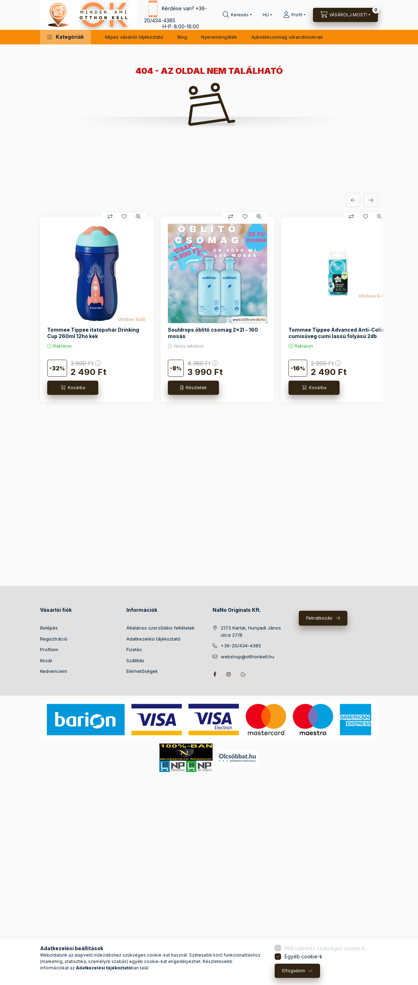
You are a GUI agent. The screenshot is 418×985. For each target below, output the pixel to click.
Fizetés (134, 649)
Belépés (49, 628)
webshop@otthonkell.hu (247, 656)
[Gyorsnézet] (138, 216)
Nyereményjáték (219, 37)
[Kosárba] (72, 388)
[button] (65, 37)
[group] (209, 309)
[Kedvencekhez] (124, 216)
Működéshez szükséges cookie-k (325, 948)
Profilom (49, 649)
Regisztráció (53, 639)
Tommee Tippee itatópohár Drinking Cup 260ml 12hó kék (93, 333)
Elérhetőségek (142, 671)
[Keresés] (237, 15)
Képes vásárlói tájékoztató (134, 37)
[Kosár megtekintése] (345, 15)
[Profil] (294, 15)
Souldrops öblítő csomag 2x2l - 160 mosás (213, 333)
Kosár (46, 660)
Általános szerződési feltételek (160, 628)
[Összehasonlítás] (110, 216)
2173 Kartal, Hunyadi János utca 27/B (251, 631)
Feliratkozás (319, 618)
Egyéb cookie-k (304, 956)
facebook (215, 674)
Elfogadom (293, 970)
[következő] (371, 200)
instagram (229, 674)
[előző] (353, 200)
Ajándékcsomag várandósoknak (287, 37)
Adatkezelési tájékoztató (153, 639)
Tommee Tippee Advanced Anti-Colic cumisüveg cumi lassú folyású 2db (336, 333)
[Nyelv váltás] (265, 15)
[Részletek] (193, 388)
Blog (182, 37)
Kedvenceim (53, 671)
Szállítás (135, 660)
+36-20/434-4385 (241, 645)
